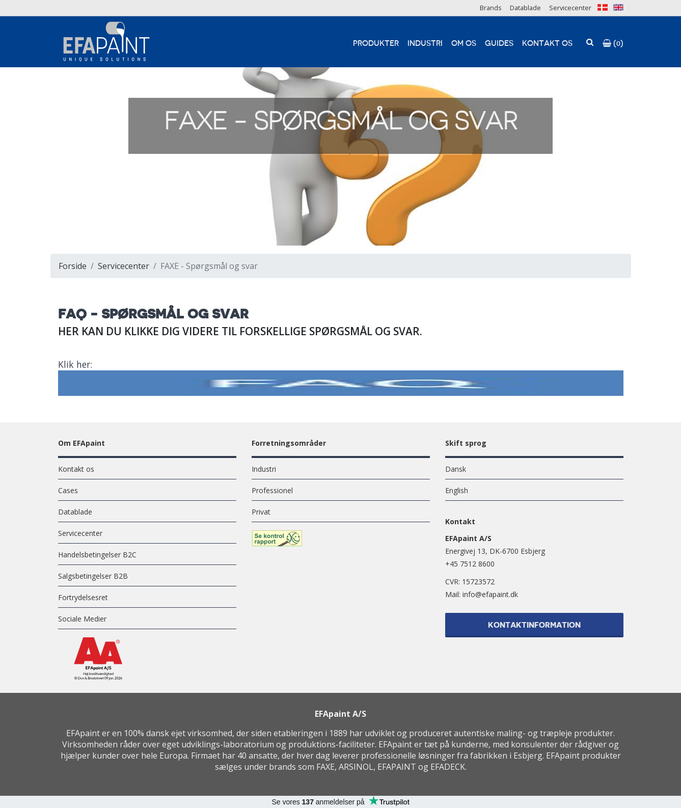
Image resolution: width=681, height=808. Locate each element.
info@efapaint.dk (490, 594)
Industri (425, 43)
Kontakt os (547, 43)
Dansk (455, 469)
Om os (463, 43)
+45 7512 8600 (470, 564)
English (456, 490)
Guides (499, 43)
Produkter (376, 43)
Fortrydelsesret (83, 597)
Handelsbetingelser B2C (97, 554)
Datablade (525, 7)
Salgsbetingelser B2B (93, 576)
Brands (491, 7)
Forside (73, 266)
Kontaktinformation (534, 626)
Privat (261, 512)
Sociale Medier (82, 619)
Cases (68, 490)
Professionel (272, 490)
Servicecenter (570, 7)
